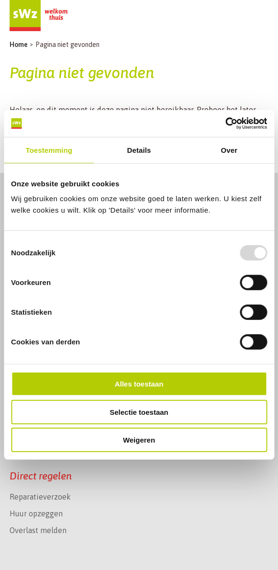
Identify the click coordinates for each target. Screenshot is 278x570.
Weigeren (139, 440)
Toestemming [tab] (48, 150)
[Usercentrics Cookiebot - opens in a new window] (225, 123)
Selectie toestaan (139, 412)
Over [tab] (229, 150)
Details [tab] (139, 150)
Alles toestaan (139, 384)
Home (19, 44)
